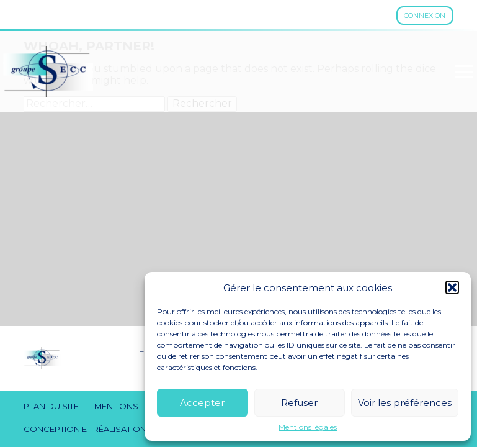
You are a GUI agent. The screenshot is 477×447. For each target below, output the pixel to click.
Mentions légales (308, 427)
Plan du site (51, 406)
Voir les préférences (405, 403)
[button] (452, 287)
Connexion (424, 15)
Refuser (299, 403)
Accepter (202, 403)
